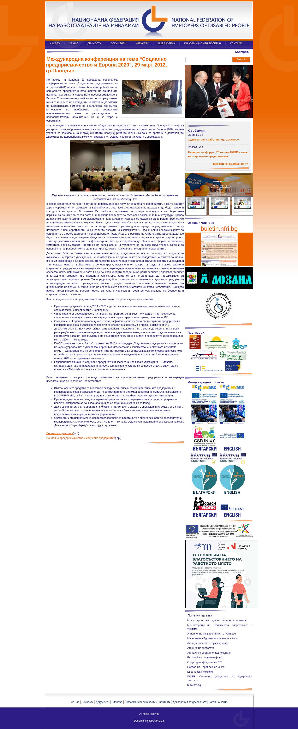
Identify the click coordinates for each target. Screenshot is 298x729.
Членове (117, 702)
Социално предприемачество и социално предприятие (80, 438)
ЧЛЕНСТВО (142, 43)
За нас (75, 702)
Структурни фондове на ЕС (204, 662)
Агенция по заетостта (200, 647)
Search (241, 59)
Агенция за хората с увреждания (207, 643)
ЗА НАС (73, 43)
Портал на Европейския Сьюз (205, 666)
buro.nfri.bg (194, 685)
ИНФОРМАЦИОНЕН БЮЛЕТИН (202, 43)
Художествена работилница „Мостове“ (214, 139)
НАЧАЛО (55, 43)
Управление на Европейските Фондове (211, 633)
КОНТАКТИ (236, 43)
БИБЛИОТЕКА (166, 43)
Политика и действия (59, 433)
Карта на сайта (218, 702)
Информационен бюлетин (141, 702)
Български (242, 51)
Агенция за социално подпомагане (209, 652)
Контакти (165, 702)
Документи (102, 702)
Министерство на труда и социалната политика (216, 620)
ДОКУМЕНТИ (118, 43)
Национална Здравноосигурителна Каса (212, 638)
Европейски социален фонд (204, 657)
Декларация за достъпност (190, 702)
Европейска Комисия (200, 671)
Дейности (87, 702)
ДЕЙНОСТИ (94, 43)
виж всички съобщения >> (230, 163)
